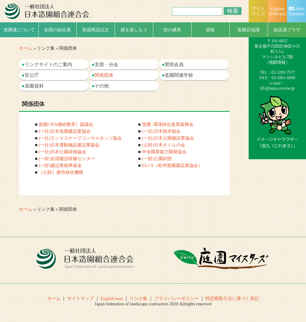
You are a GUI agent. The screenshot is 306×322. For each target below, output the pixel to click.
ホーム (25, 48)
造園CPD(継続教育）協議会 (66, 124)
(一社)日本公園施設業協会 (168, 138)
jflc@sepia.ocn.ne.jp (277, 88)
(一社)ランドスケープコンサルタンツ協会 (80, 138)
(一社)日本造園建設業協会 (65, 131)
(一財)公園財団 (157, 158)
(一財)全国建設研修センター (67, 158)
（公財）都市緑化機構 (61, 172)
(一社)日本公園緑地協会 (62, 151)
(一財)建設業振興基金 (60, 165)
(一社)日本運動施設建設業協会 (69, 145)
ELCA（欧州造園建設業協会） (172, 165)
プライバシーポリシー (176, 298)
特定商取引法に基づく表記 (232, 298)
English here (112, 298)
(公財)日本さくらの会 (163, 145)
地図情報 (277, 62)
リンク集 (138, 298)
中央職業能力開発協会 (164, 151)
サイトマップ (80, 298)
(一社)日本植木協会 (161, 131)
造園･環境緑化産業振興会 (167, 124)
